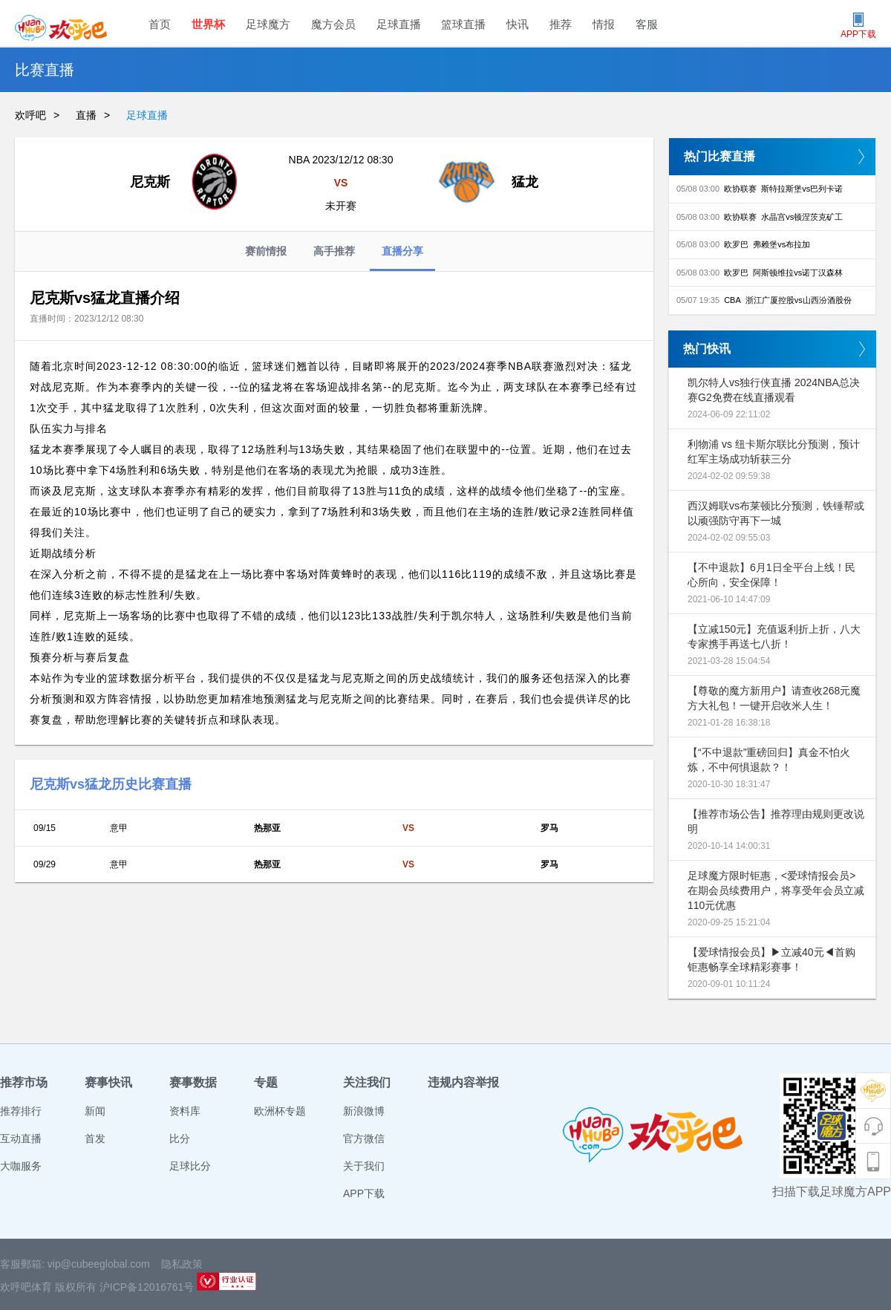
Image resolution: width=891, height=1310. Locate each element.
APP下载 (364, 1193)
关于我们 (364, 1166)
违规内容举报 (463, 1082)
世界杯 (208, 24)
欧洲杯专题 (280, 1111)
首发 (95, 1138)
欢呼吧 (30, 115)
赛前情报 (266, 251)
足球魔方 (268, 24)
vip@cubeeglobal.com (99, 1264)
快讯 (517, 24)
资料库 (184, 1111)
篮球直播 (463, 24)
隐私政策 (182, 1264)
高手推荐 (334, 251)
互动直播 (21, 1138)
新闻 (95, 1111)
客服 (647, 24)
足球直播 (398, 24)
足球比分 (190, 1166)
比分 (179, 1138)
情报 (604, 24)
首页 (159, 24)
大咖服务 (21, 1166)
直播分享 (402, 258)
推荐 (560, 24)
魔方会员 (333, 24)
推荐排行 (21, 1111)
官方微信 (364, 1138)
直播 (86, 115)
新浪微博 (364, 1111)
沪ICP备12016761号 (147, 1287)
